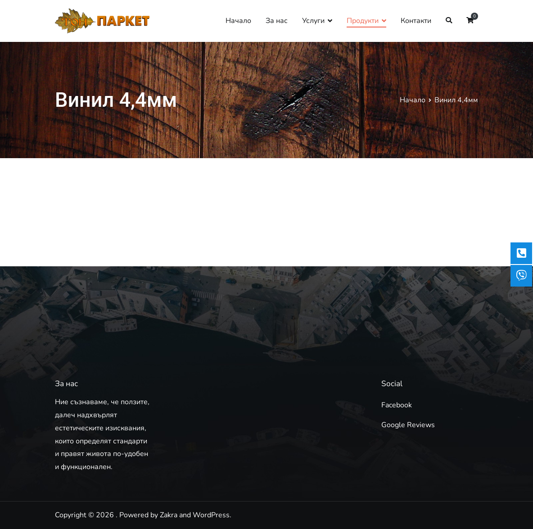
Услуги (313, 21)
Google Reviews (408, 425)
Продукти (363, 21)
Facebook (396, 405)
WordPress (211, 515)
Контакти (416, 21)
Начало (238, 21)
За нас (277, 21)
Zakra (168, 515)
